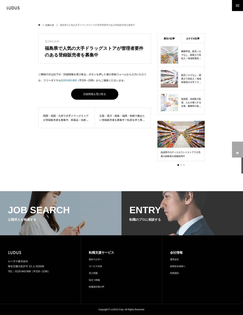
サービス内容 (95, 266)
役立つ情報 (94, 280)
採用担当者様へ (177, 266)
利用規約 (174, 273)
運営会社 (174, 259)
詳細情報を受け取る (94, 94)
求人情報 (93, 273)
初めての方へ (95, 259)
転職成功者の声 (96, 287)
